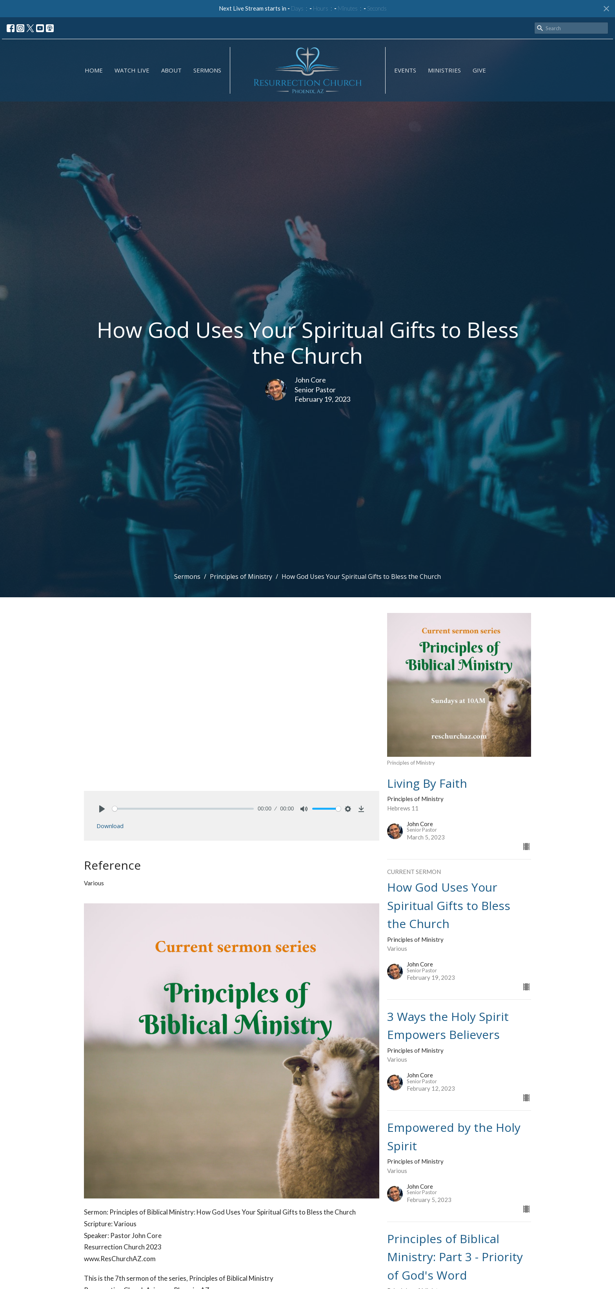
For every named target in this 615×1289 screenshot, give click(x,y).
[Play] (102, 809)
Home (94, 70)
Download (110, 826)
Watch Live (132, 70)
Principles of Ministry (241, 576)
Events (405, 70)
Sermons (207, 70)
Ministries (444, 70)
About (171, 70)
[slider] (183, 808)
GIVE (479, 70)
